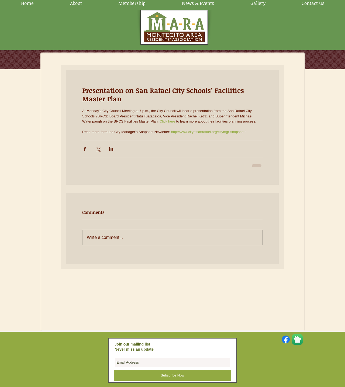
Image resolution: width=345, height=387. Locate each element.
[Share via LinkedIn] (111, 149)
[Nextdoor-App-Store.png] (297, 339)
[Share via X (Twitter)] (98, 149)
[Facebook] (286, 339)
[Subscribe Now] (172, 375)
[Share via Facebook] (84, 149)
